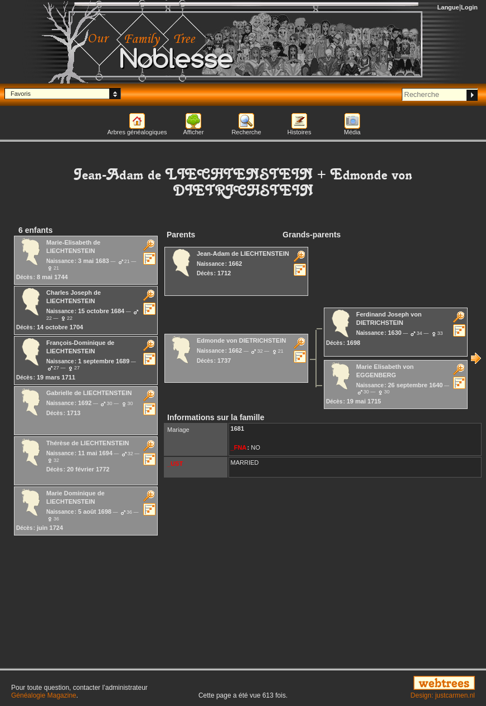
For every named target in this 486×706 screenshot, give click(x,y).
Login (469, 7)
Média (352, 132)
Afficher (193, 132)
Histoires (300, 132)
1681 (237, 428)
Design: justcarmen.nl (443, 695)
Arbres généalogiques (137, 132)
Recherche (246, 132)
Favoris (21, 93)
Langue (448, 7)
